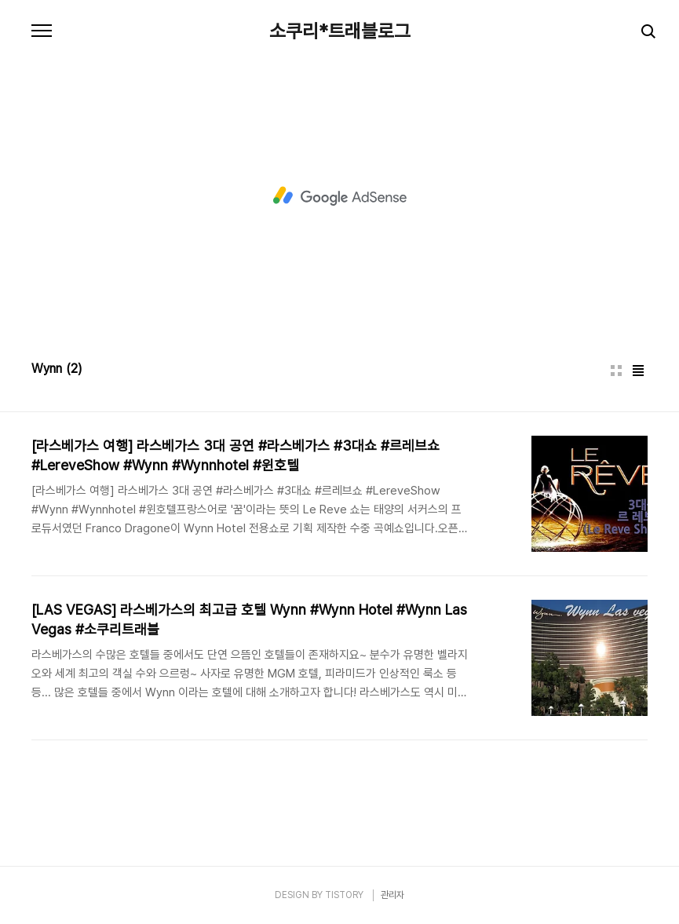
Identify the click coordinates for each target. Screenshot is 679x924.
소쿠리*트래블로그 (340, 31)
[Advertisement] (339, 196)
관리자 (392, 894)
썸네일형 (616, 370)
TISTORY (344, 894)
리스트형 (638, 370)
